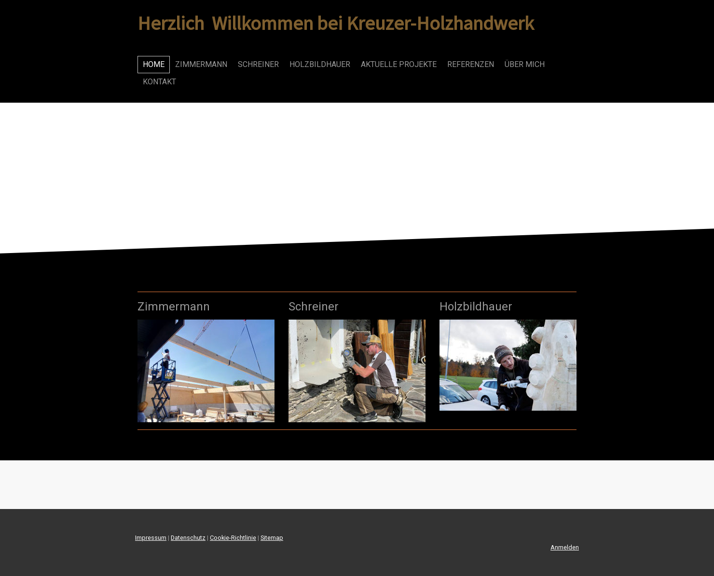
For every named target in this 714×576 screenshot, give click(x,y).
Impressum (150, 537)
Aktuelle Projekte (399, 64)
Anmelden (564, 547)
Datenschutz (188, 537)
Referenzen (470, 64)
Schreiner (258, 64)
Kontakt (159, 81)
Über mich (525, 64)
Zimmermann (201, 64)
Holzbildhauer (319, 64)
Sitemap (272, 537)
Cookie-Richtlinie (233, 537)
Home (154, 64)
